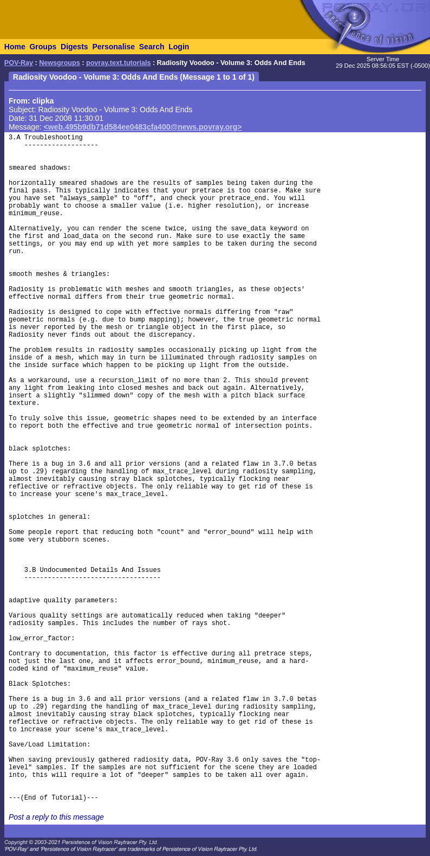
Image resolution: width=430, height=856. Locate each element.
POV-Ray (18, 63)
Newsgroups (59, 63)
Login (178, 46)
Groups (42, 46)
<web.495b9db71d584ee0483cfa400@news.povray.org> (143, 127)
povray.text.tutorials (118, 63)
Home (14, 46)
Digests (74, 46)
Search (152, 46)
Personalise (113, 46)
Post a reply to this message (56, 817)
